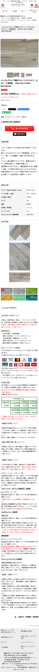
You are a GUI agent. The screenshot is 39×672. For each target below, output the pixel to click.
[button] (3, 6)
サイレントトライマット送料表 (11, 559)
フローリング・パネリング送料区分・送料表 (15, 488)
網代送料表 (5, 536)
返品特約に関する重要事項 (10, 122)
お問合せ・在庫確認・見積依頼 (28, 617)
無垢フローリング (9, 653)
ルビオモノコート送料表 (9, 512)
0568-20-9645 (11, 660)
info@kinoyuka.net (14, 661)
